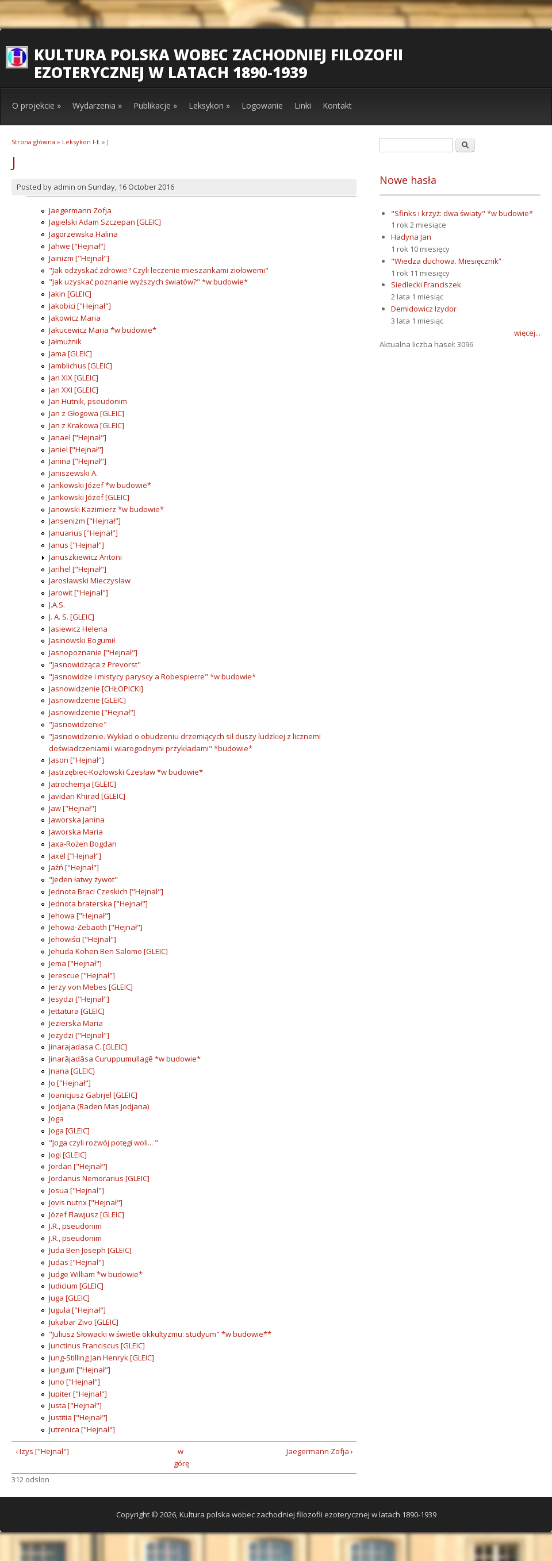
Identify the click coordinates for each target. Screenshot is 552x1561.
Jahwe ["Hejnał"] (77, 246)
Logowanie (262, 105)
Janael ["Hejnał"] (77, 437)
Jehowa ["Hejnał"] (79, 915)
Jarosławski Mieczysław (90, 580)
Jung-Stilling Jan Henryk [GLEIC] (101, 1357)
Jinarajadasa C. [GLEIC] (88, 1046)
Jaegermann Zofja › (319, 1451)
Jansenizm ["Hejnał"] (85, 521)
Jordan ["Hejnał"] (78, 1166)
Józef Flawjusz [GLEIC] (86, 1214)
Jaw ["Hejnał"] (73, 808)
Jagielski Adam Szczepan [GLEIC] (105, 222)
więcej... (527, 333)
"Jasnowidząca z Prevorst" (95, 664)
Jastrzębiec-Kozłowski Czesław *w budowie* (126, 772)
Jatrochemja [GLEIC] (82, 784)
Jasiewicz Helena (78, 629)
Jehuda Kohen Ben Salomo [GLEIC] (108, 951)
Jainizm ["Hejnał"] (79, 258)
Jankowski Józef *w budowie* (100, 485)
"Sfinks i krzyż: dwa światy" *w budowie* (462, 213)
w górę (180, 1457)
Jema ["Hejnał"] (75, 963)
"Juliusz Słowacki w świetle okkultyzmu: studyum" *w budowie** (160, 1334)
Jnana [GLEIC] (72, 1071)
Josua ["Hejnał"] (76, 1190)
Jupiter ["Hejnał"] (78, 1394)
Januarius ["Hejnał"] (83, 533)
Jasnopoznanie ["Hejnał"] (93, 652)
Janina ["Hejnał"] (77, 461)
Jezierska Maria (76, 1023)
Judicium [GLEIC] (76, 1286)
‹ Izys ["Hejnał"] (42, 1451)
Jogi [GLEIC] (68, 1154)
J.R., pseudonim (75, 1226)
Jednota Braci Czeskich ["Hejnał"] (106, 891)
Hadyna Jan (411, 237)
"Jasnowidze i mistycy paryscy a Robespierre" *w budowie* (152, 676)
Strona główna (33, 141)
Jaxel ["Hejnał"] (75, 856)
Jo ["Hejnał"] (70, 1083)
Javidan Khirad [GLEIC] (87, 796)
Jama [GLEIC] (70, 353)
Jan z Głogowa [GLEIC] (86, 413)
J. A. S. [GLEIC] (71, 617)
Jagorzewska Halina (83, 234)
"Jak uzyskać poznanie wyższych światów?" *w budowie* (148, 281)
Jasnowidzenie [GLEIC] (87, 700)
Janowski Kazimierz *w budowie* (106, 509)
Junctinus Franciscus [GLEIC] (97, 1345)
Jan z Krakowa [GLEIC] (86, 425)
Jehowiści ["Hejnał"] (82, 939)
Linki (302, 105)
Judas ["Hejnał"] (76, 1262)
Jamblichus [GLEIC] (80, 365)
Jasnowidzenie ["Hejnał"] (92, 712)
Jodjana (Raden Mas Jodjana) (99, 1106)
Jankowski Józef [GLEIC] (89, 497)
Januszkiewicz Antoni (85, 557)
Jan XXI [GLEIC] (73, 390)
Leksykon (209, 105)
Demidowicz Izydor (424, 308)
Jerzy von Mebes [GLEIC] (91, 987)
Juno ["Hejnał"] (74, 1382)
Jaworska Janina (77, 819)
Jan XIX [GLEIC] (73, 377)
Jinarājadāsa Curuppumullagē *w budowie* (125, 1059)
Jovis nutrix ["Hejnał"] (85, 1202)
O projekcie (36, 105)
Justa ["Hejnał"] (75, 1405)
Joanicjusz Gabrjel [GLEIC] (93, 1095)
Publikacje (155, 105)
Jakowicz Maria (75, 318)
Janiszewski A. (73, 473)
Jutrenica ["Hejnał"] (82, 1429)
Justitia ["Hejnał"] (78, 1417)
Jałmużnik (65, 341)
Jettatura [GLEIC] (77, 1011)
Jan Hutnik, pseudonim (88, 401)
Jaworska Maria (76, 831)
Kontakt (337, 105)
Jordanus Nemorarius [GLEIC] (99, 1178)
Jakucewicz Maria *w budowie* (102, 330)
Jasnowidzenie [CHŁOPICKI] (96, 688)
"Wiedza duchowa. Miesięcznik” (446, 261)
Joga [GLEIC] (69, 1130)
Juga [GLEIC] (69, 1298)
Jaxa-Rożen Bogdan (83, 844)
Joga (56, 1118)
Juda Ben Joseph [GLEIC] (90, 1250)
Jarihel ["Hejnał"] (77, 569)
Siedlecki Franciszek (426, 284)
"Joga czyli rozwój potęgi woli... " (103, 1142)
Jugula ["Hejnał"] (77, 1310)
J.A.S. (57, 604)
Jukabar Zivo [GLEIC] (83, 1322)
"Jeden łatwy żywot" (83, 879)
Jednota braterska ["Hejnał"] (98, 903)
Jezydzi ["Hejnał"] (79, 1035)
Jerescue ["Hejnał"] (82, 975)
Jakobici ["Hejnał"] (80, 306)
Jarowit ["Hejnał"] (78, 592)
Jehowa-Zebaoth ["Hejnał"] (96, 927)
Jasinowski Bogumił (82, 640)
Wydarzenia (97, 105)
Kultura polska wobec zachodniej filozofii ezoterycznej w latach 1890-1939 (218, 63)
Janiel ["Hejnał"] (76, 449)
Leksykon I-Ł (81, 141)
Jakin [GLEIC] (70, 294)
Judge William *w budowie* (96, 1274)
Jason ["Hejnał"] (76, 760)
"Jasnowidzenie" (78, 724)
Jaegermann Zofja (80, 210)
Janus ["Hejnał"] (76, 545)
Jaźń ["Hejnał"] (74, 867)
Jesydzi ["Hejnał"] (79, 999)
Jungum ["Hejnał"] (79, 1369)
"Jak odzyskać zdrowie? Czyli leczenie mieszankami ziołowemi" (159, 270)
